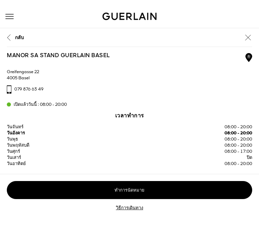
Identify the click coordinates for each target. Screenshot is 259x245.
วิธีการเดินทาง (129, 208)
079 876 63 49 (29, 89)
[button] (9, 16)
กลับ (19, 37)
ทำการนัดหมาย (129, 190)
